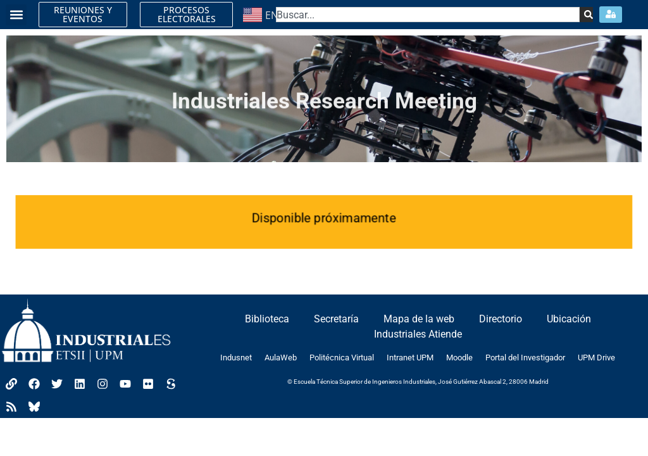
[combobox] (428, 14)
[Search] (586, 14)
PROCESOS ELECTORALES (187, 14)
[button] (16, 14)
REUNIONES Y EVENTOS (83, 14)
